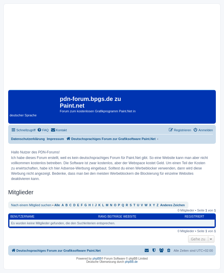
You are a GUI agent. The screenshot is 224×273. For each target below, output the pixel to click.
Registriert (194, 216)
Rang (102, 216)
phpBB (96, 258)
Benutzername (22, 216)
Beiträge (115, 216)
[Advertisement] (112, 49)
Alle (57, 205)
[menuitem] (43, 130)
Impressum (55, 139)
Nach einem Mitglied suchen (31, 205)
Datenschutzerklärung (28, 139)
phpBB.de (131, 261)
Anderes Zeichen (172, 205)
